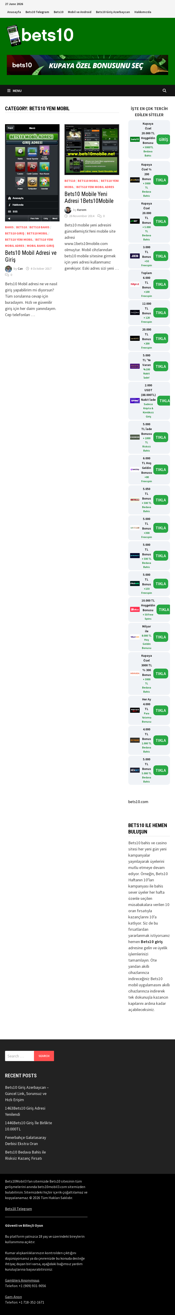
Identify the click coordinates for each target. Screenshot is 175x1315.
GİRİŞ (163, 139)
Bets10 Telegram (37, 12)
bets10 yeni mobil (19, 239)
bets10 (21, 227)
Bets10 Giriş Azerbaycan (113, 12)
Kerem (81, 210)
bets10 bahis (39, 227)
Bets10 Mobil (37, 233)
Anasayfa (14, 12)
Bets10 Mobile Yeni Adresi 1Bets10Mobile (88, 197)
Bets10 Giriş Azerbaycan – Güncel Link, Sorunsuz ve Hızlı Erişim (27, 1093)
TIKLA (161, 180)
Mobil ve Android (79, 12)
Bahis (9, 227)
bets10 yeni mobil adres (95, 187)
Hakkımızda (142, 12)
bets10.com (138, 801)
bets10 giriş (14, 233)
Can (20, 268)
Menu (14, 90)
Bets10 (58, 12)
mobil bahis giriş (40, 246)
